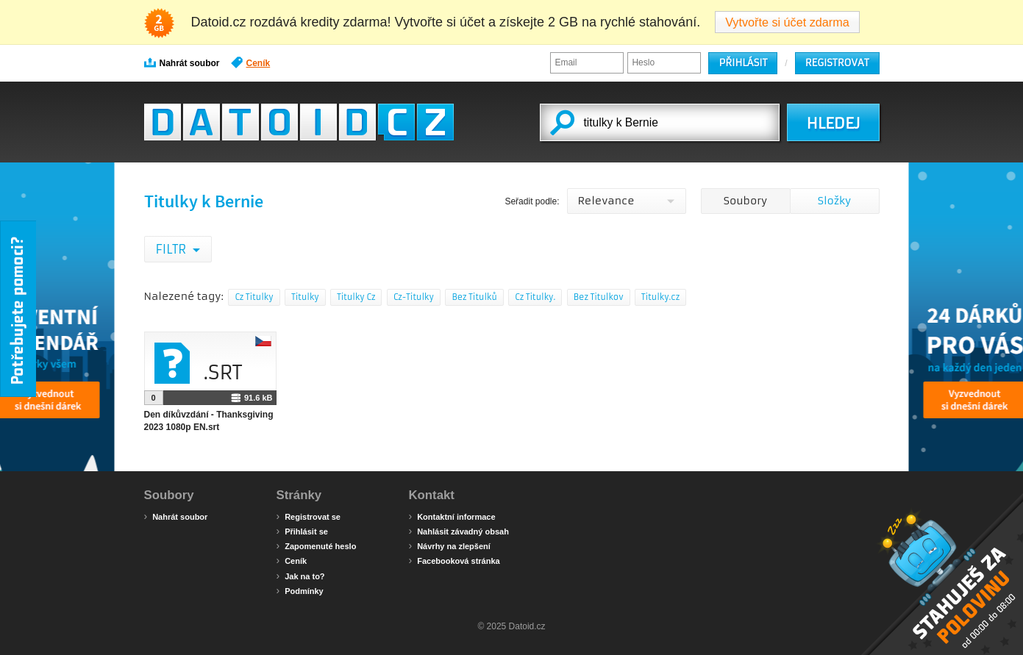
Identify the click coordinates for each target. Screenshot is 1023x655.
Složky (834, 200)
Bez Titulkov (599, 297)
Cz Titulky (254, 297)
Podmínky (300, 590)
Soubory (745, 200)
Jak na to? (301, 575)
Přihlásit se (302, 531)
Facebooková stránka (454, 560)
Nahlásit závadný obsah (459, 531)
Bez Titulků (474, 297)
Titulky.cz (660, 297)
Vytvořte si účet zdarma (787, 22)
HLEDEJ (833, 123)
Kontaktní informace (452, 516)
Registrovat (837, 63)
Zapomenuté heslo (317, 545)
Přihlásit (743, 63)
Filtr (172, 249)
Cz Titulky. (535, 297)
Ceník (251, 62)
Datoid (299, 122)
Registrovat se (309, 516)
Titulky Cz (356, 297)
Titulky (305, 297)
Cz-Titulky (413, 297)
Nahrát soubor (182, 62)
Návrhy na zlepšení (450, 545)
